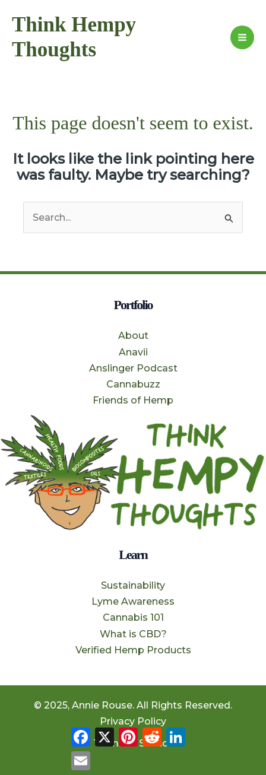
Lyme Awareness (133, 601)
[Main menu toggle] (242, 37)
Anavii (133, 352)
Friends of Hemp (133, 400)
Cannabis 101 (133, 617)
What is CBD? (133, 634)
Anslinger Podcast (133, 368)
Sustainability (133, 585)
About (133, 335)
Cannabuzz (133, 384)
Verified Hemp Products (133, 650)
